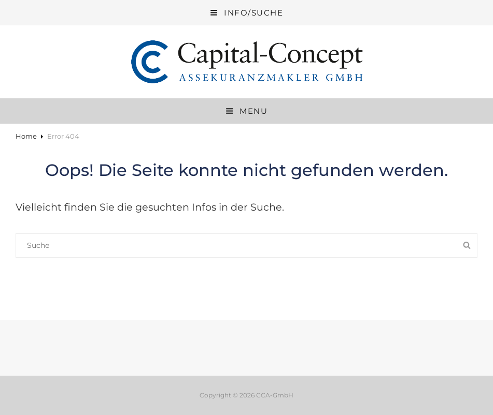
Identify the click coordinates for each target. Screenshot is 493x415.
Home (26, 136)
